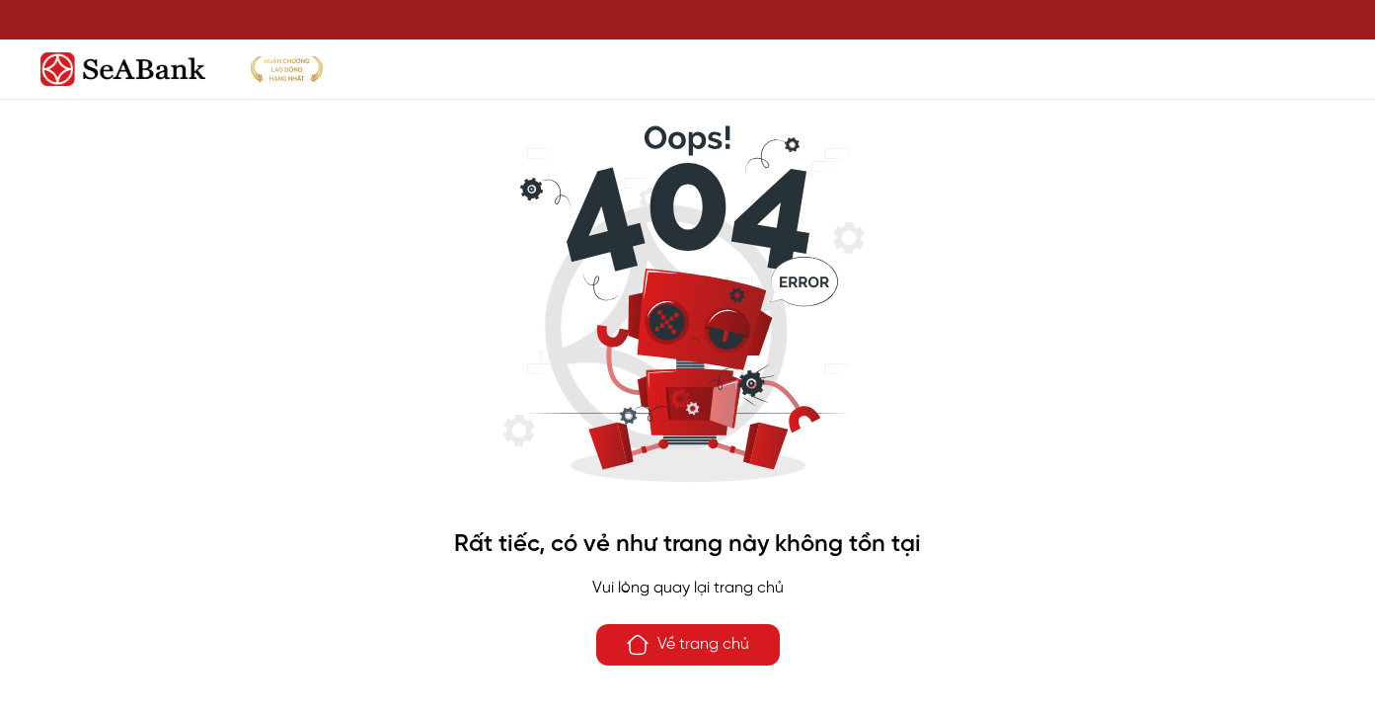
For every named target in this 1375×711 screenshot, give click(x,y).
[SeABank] (688, 69)
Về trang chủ (687, 645)
